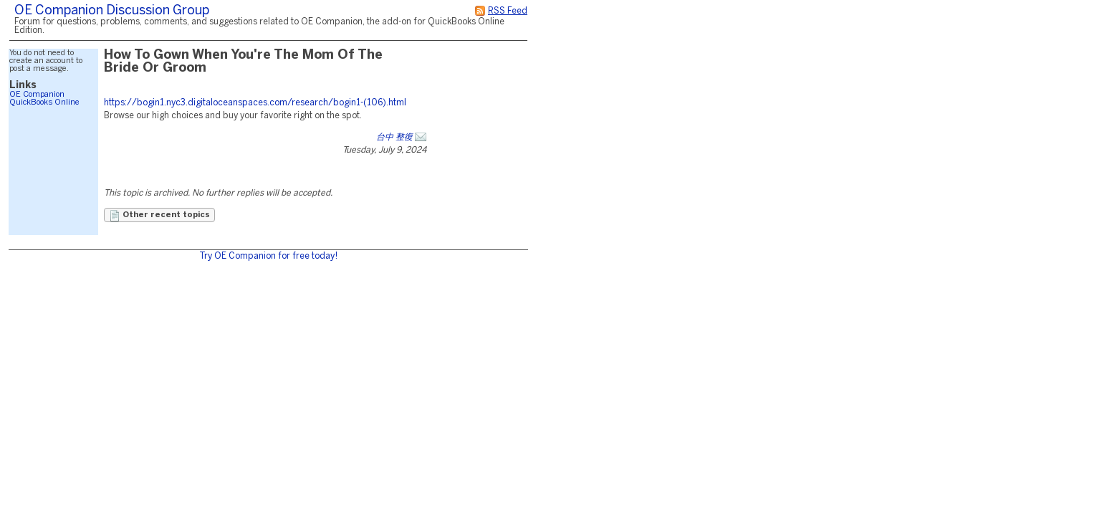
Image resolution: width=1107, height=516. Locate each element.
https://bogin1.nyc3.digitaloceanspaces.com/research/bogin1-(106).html (255, 103)
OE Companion (36, 94)
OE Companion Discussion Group (111, 11)
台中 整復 (394, 137)
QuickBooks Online (44, 102)
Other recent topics (159, 215)
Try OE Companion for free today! (268, 256)
